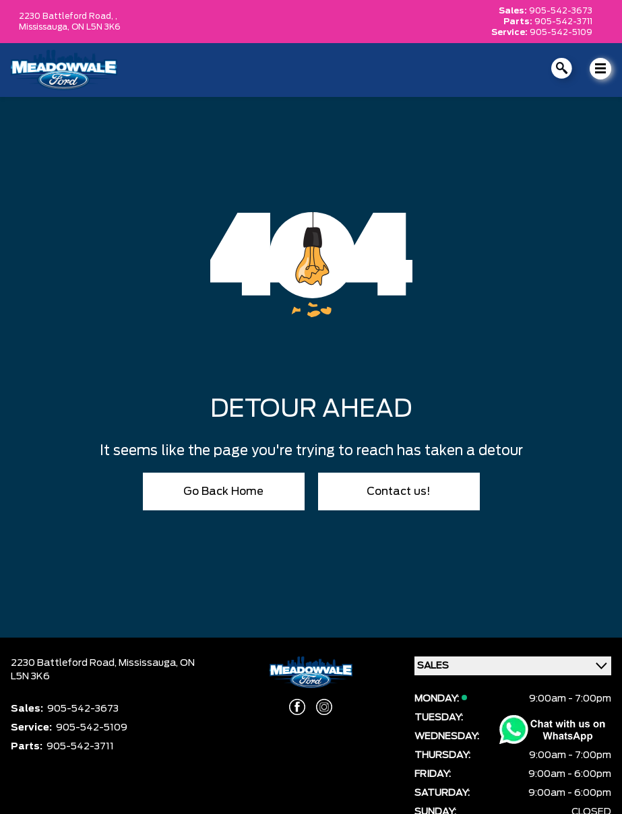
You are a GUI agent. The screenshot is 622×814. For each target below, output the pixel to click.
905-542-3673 (560, 11)
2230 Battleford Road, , (68, 16)
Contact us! (399, 491)
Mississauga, (45, 27)
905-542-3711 (563, 22)
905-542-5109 (561, 32)
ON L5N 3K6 (96, 27)
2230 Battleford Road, (65, 663)
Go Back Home (223, 491)
